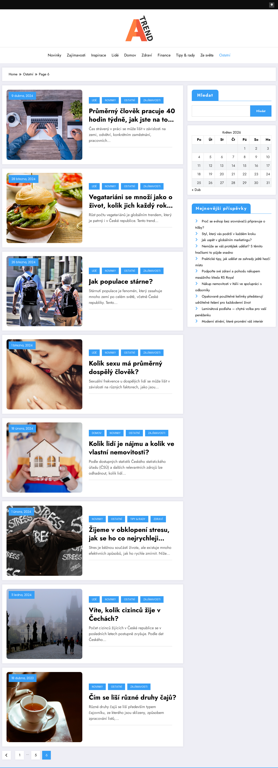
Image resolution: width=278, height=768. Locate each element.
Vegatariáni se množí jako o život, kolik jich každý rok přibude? (130, 200)
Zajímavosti (76, 55)
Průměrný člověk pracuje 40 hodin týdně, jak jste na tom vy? (132, 114)
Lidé (115, 55)
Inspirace (98, 55)
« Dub (196, 189)
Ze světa (206, 55)
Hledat (205, 95)
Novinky (54, 55)
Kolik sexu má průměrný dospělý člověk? (125, 367)
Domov (130, 55)
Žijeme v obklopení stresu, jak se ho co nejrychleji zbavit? (129, 533)
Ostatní (224, 55)
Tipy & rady (185, 55)
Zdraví (147, 55)
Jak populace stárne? (121, 281)
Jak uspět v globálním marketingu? (227, 239)
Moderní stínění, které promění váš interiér (232, 321)
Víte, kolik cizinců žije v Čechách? (125, 614)
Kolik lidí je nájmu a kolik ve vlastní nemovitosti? (131, 447)
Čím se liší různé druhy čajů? (132, 697)
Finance (164, 55)
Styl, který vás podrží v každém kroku (229, 233)
